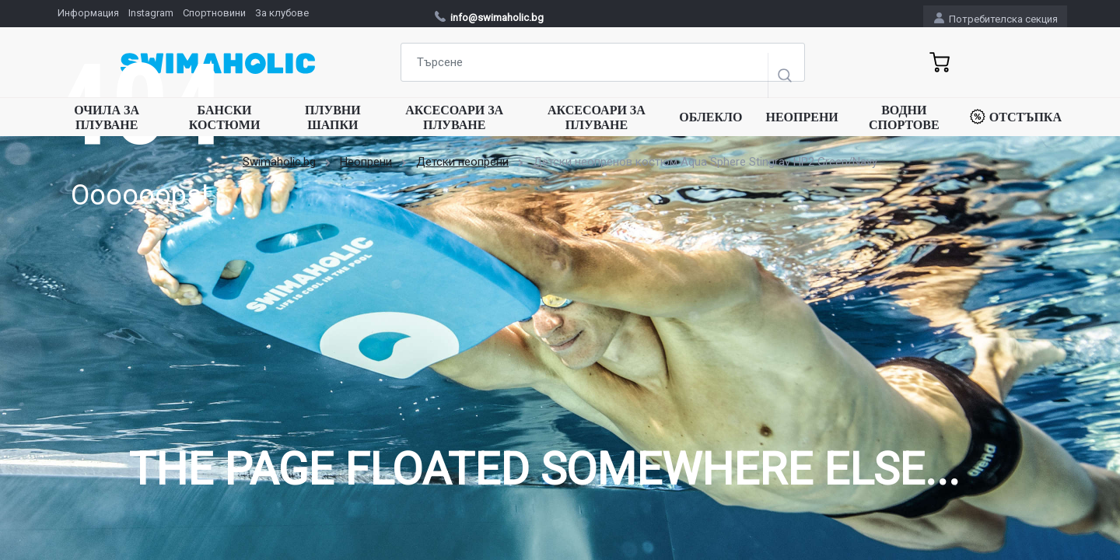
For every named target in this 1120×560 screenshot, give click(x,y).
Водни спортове (904, 117)
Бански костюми (225, 117)
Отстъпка (1016, 116)
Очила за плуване (106, 117)
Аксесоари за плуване (454, 117)
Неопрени (801, 117)
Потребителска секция (996, 18)
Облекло (710, 117)
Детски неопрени (462, 162)
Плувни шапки (333, 117)
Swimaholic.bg (279, 162)
